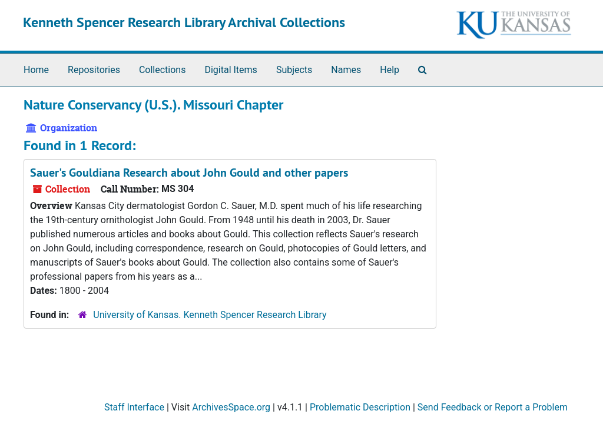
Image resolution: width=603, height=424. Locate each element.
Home (36, 69)
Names (346, 69)
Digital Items (230, 69)
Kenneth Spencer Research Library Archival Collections (184, 22)
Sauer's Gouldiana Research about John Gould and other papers (189, 172)
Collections (162, 69)
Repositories (94, 69)
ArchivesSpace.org (231, 407)
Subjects (294, 69)
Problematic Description (360, 407)
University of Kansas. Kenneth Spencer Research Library (209, 314)
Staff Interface (134, 407)
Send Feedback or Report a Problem (493, 407)
